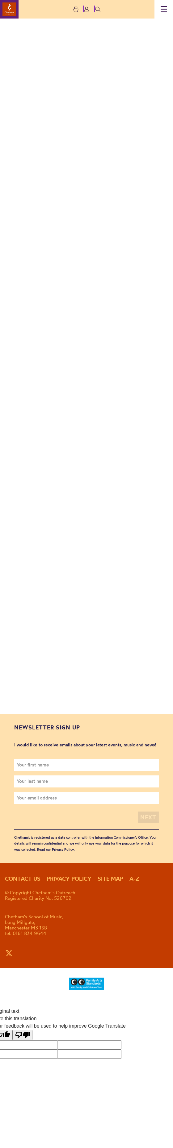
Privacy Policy (63, 849)
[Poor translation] (22, 1035)
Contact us (22, 878)
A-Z (134, 878)
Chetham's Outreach (9, 9)
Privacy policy (69, 878)
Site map (110, 878)
